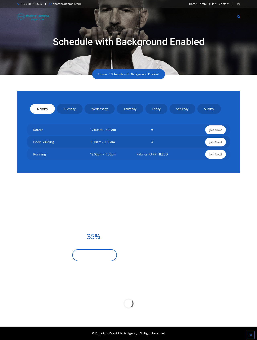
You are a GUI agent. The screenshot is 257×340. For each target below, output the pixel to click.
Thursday (130, 109)
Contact (223, 4)
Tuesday (70, 109)
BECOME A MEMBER (94, 255)
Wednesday (99, 109)
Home (193, 4)
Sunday (209, 109)
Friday (156, 109)
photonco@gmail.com (67, 4)
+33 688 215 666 (31, 4)
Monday (42, 109)
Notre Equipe (208, 4)
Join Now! (215, 130)
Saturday (182, 109)
